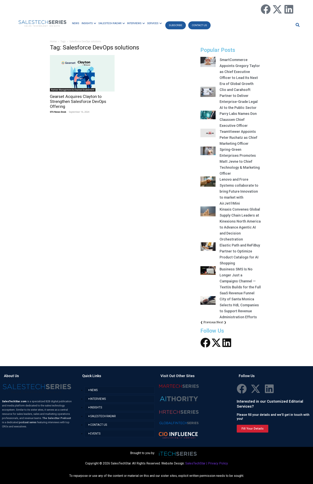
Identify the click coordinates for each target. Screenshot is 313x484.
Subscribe (175, 25)
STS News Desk (58, 111)
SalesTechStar (195, 463)
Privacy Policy (218, 463)
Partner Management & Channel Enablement (72, 89)
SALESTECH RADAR (111, 23)
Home (53, 41)
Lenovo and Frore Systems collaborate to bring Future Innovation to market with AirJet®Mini (239, 191)
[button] (297, 24)
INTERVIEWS (136, 23)
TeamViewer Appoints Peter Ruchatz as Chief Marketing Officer (238, 137)
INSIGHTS (89, 23)
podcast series (28, 422)
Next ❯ (221, 322)
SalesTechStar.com (14, 401)
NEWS (75, 23)
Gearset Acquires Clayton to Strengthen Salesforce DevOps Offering (78, 101)
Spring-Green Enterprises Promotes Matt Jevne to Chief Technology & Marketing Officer (240, 161)
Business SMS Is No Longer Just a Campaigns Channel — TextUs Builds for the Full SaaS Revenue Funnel (240, 281)
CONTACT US (199, 25)
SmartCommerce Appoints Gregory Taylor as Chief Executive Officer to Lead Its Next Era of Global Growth (240, 72)
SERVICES (154, 23)
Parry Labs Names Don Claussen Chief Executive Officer (238, 119)
